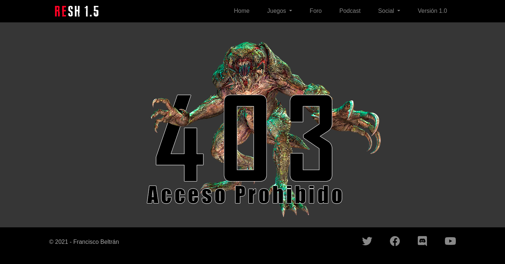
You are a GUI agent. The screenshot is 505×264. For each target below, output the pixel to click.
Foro (316, 11)
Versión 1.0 (432, 11)
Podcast (350, 11)
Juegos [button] (277, 11)
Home (242, 11)
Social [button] (387, 11)
